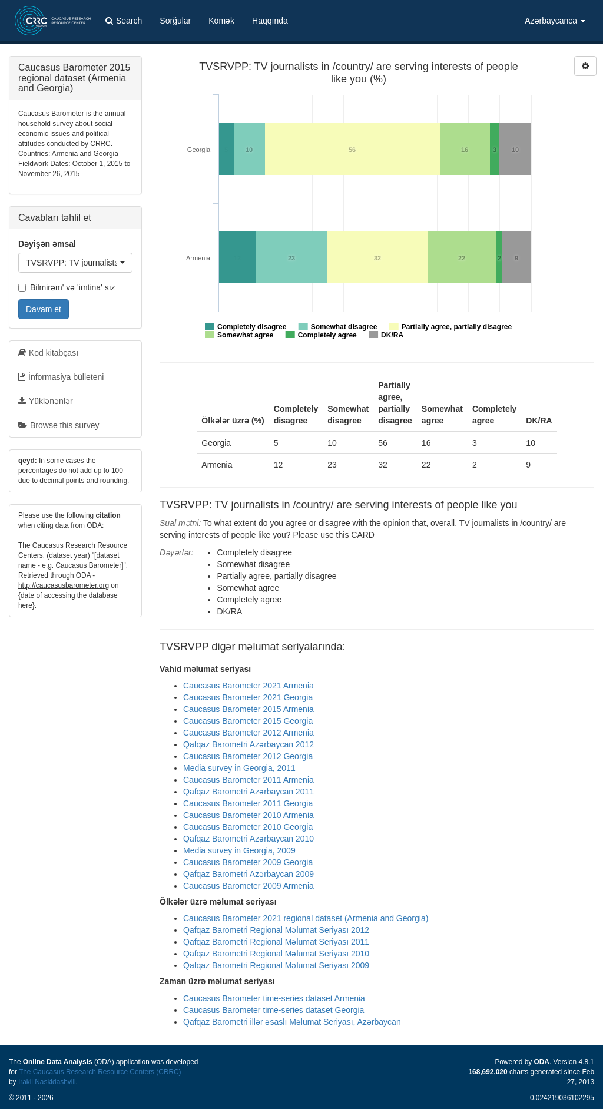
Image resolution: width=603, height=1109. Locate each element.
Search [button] (123, 20)
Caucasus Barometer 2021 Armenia (248, 685)
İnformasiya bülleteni (61, 377)
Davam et (43, 309)
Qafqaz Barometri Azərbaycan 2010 (248, 838)
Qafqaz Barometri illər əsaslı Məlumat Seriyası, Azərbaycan (292, 1022)
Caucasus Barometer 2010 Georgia (248, 827)
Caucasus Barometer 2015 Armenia (248, 709)
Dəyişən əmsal (47, 244)
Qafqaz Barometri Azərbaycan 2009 (248, 874)
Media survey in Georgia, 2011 (239, 768)
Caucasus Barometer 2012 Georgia (248, 756)
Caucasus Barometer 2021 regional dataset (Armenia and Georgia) (305, 918)
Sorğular (175, 20)
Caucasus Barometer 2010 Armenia (248, 815)
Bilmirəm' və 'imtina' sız (66, 287)
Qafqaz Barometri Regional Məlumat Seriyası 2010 (276, 953)
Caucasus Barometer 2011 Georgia (248, 803)
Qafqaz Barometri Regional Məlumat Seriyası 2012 (276, 930)
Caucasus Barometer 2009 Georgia (248, 862)
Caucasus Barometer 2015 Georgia (248, 721)
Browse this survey (58, 425)
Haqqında (270, 20)
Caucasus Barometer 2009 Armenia (248, 885)
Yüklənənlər (45, 401)
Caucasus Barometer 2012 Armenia (248, 732)
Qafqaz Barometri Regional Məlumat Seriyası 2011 (276, 941)
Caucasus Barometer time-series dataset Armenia (274, 998)
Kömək (221, 20)
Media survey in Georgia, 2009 (239, 850)
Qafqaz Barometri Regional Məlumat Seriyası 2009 (276, 965)
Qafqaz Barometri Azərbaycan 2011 (248, 791)
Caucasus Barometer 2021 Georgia (248, 697)
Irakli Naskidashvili (47, 1082)
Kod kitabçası (48, 352)
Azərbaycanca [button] (555, 20)
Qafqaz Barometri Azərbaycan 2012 (248, 744)
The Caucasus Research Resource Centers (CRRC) (100, 1072)
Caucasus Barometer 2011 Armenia (248, 779)
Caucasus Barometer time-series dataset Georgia (273, 1010)
